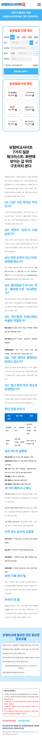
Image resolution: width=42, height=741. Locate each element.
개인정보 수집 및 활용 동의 (14, 65)
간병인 (36, 37)
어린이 (30, 37)
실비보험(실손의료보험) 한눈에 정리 (13, 672)
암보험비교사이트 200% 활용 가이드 (14, 653)
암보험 (12, 37)
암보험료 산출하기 (21, 71)
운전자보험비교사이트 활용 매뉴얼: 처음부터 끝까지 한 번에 (20, 657)
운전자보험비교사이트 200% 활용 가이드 (15, 662)
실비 (18, 37)
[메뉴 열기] (39, 4)
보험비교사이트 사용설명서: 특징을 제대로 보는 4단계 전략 (20, 645)
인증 (35, 53)
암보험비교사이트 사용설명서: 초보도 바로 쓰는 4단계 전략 (20, 649)
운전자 (24, 37)
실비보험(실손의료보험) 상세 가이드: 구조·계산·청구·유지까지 (21, 667)
